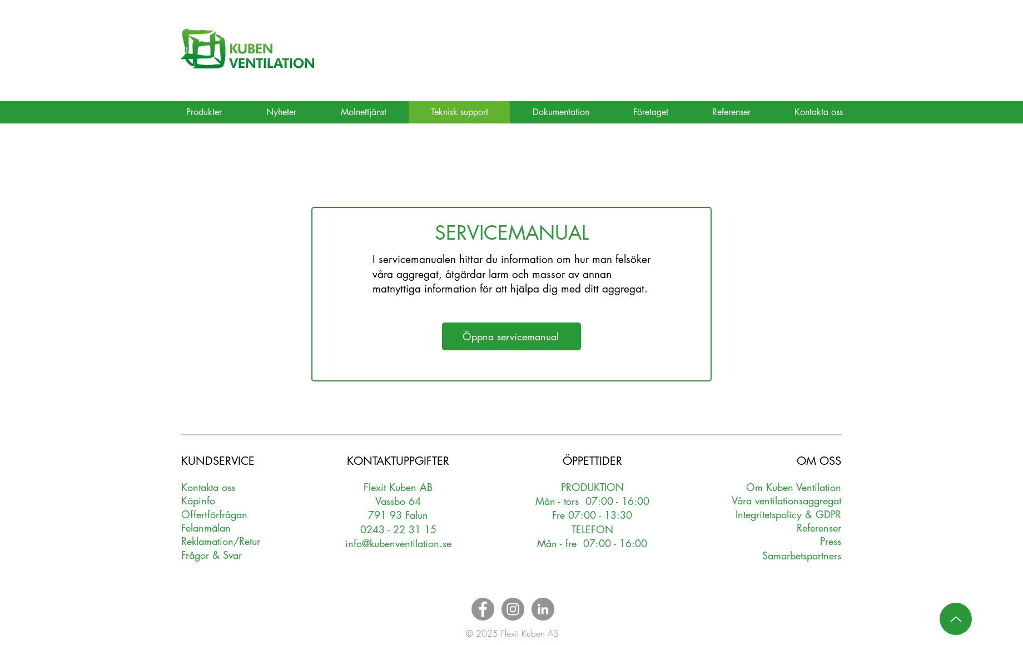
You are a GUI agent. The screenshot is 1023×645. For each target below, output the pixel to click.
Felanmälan (206, 527)
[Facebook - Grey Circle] (482, 609)
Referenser (819, 527)
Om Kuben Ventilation (793, 487)
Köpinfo (198, 500)
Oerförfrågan (214, 514)
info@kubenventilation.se (398, 543)
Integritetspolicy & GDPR (788, 514)
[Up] (956, 619)
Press (830, 541)
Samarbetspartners (801, 555)
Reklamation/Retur (220, 541)
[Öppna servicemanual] (511, 336)
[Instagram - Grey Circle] (512, 609)
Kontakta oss (208, 487)
